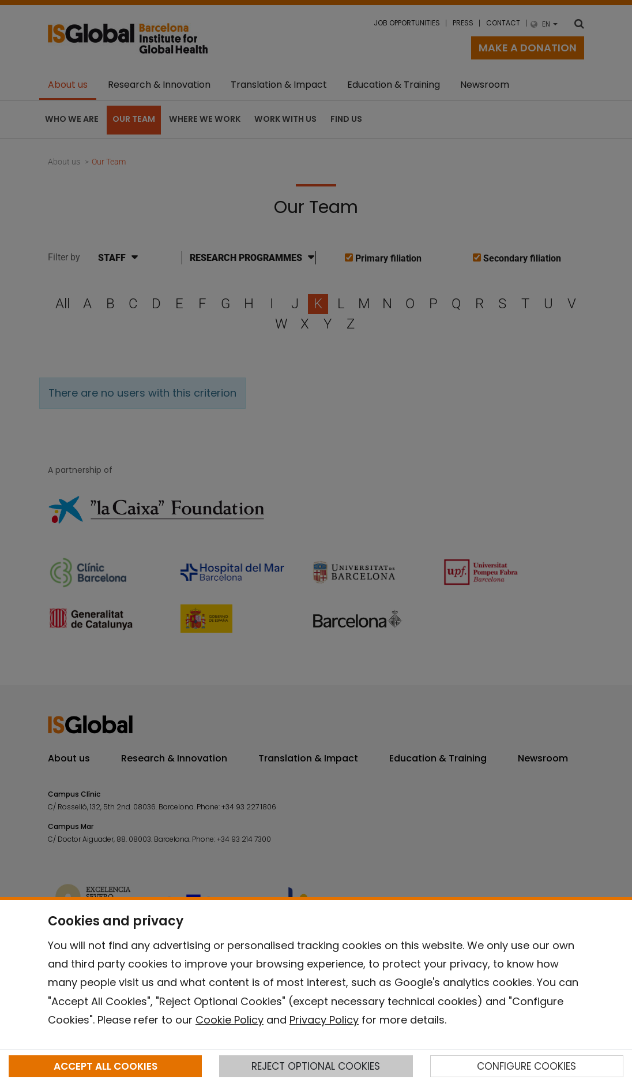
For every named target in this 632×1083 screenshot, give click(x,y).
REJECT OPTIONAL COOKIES (315, 1066)
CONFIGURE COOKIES (526, 1066)
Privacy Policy (324, 1020)
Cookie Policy (229, 1020)
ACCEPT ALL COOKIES (105, 1066)
